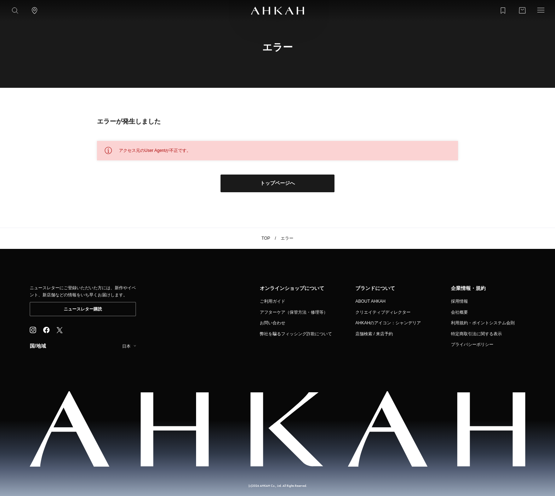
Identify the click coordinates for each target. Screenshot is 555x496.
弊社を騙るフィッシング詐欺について (296, 333)
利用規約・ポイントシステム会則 (483, 322)
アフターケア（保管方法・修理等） (294, 312)
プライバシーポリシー (472, 344)
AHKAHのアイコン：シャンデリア (388, 322)
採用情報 (459, 301)
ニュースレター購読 (83, 309)
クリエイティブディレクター (383, 312)
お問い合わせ (272, 322)
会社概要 (459, 312)
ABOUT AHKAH (370, 301)
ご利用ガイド (272, 301)
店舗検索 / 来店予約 (374, 333)
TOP (266, 238)
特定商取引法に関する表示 (476, 333)
